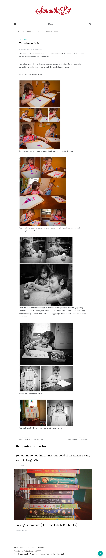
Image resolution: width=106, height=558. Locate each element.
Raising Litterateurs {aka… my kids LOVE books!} (46, 525)
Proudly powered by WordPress (26, 554)
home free (23, 39)
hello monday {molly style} (77, 439)
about (22, 547)
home (16, 547)
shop (34, 547)
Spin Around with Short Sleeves (31, 439)
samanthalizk (37, 49)
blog (28, 547)
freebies (41, 547)
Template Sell (58, 554)
